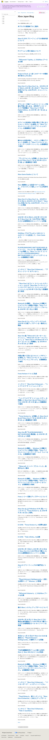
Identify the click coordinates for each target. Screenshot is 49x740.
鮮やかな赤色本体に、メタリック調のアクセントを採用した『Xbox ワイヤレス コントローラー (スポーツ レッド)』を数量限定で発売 (33, 143)
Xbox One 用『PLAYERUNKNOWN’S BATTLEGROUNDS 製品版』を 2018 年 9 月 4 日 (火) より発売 (32, 434)
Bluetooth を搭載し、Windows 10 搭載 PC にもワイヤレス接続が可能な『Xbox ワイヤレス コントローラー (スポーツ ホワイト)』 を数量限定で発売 (32, 481)
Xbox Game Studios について (28, 174)
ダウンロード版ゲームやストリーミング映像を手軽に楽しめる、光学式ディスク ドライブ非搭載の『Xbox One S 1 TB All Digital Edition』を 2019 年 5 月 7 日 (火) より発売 (33, 108)
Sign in (46, 1)
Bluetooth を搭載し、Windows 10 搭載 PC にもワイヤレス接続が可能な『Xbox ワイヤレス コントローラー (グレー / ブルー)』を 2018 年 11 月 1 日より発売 (33, 306)
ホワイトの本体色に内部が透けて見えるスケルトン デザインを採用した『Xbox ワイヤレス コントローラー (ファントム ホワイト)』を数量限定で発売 (33, 125)
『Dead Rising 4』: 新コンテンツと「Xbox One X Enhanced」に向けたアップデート (32, 697)
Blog (17, 735)
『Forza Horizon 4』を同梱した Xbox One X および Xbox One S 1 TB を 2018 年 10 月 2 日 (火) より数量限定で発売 (33, 418)
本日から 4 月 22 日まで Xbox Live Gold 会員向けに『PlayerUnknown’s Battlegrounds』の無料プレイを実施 (32, 638)
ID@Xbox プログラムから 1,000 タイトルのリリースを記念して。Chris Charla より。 (31, 235)
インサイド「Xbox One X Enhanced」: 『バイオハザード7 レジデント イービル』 (33, 683)
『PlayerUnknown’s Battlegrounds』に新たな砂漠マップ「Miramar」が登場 (32, 580)
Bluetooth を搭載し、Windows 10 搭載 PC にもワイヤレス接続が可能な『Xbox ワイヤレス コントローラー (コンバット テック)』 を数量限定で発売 (32, 667)
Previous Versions (11, 735)
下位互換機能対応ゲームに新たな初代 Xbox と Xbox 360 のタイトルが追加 (31, 651)
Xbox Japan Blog (30, 12)
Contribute (22, 735)
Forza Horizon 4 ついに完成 (27, 374)
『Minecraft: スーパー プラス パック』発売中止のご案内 (32, 467)
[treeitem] (8, 16)
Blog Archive (23, 12)
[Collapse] (15, 12)
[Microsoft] (2, 1)
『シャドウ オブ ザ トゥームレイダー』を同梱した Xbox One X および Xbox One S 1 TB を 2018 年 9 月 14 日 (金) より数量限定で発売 (33, 401)
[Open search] (43, 2)
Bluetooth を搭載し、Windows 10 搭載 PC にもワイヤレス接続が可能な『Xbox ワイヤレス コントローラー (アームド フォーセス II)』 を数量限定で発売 (33, 451)
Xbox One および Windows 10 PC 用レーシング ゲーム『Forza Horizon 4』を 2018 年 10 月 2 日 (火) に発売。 (32, 511)
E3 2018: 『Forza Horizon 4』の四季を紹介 (32, 525)
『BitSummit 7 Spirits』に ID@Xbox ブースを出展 (33, 61)
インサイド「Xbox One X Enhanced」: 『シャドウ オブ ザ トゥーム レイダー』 (33, 385)
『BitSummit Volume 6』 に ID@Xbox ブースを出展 (32, 594)
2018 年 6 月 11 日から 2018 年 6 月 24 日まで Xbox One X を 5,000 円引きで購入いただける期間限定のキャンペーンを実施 (32, 551)
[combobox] (8, 14)
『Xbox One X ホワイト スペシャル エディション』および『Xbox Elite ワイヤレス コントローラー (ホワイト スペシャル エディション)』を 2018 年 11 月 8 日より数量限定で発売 (33, 287)
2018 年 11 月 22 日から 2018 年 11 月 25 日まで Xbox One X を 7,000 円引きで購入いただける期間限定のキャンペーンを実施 (32, 219)
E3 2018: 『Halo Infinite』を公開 (29, 537)
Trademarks (10, 737)
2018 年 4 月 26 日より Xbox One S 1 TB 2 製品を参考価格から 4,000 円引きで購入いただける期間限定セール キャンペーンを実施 (32, 622)
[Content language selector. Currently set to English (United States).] (7, 733)
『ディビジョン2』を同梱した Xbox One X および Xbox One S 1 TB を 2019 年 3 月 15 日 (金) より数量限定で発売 (33, 160)
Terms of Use (3, 737)
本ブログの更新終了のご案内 (28, 26)
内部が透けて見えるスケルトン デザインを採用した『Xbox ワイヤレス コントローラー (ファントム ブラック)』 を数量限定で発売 (32, 358)
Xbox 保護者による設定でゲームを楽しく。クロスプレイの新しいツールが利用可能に (33, 187)
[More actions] (47, 13)
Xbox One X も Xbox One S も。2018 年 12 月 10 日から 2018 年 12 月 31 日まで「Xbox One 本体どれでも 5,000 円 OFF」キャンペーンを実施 (33, 202)
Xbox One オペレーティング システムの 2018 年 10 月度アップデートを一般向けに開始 (32, 323)
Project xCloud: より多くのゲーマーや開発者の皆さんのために (33, 75)
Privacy (27, 735)
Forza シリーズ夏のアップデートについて (32, 496)
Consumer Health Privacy (35, 735)
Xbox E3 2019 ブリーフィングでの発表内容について (33, 39)
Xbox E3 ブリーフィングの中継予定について (32, 566)
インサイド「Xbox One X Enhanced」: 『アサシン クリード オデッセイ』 (33, 270)
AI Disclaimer (3, 735)
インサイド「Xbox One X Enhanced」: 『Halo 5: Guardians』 (31, 710)
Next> (19, 722)
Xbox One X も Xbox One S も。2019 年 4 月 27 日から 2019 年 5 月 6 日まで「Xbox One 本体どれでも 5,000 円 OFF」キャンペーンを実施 (33, 89)
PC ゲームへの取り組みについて (29, 51)
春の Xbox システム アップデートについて (33, 607)
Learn (19, 12)
